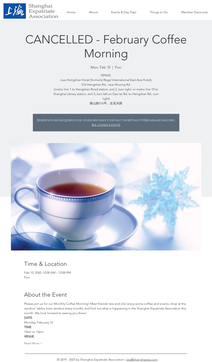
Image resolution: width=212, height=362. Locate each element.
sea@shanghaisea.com (142, 359)
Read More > (33, 343)
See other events (106, 125)
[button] (158, 12)
